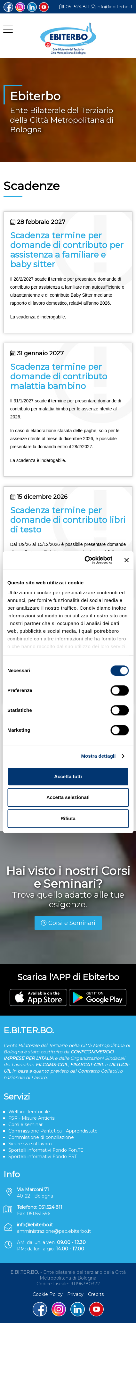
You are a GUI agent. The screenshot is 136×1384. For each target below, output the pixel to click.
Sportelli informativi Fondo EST (42, 1156)
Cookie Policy (48, 1294)
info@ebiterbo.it (114, 7)
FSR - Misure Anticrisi (31, 1118)
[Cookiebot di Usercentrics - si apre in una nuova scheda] (85, 560)
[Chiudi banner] (126, 560)
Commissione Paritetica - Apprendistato (53, 1131)
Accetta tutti (68, 776)
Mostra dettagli (98, 756)
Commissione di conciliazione (41, 1137)
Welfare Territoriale (29, 1112)
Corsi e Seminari (68, 923)
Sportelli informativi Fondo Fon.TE (46, 1150)
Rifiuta (68, 818)
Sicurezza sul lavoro (30, 1144)
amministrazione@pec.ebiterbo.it (54, 1231)
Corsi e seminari (26, 1124)
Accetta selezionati (68, 797)
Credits (96, 1294)
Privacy (75, 1294)
